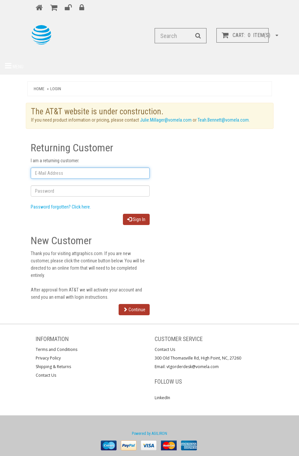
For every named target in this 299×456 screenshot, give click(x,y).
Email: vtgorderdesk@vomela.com (187, 366)
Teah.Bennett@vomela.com (223, 120)
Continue (134, 309)
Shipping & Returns (53, 366)
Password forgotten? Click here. (61, 206)
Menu (14, 66)
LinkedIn (162, 397)
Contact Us (46, 375)
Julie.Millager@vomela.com (166, 120)
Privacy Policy (48, 358)
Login (55, 88)
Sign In (136, 219)
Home (39, 88)
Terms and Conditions (56, 349)
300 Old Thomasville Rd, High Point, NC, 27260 (198, 358)
